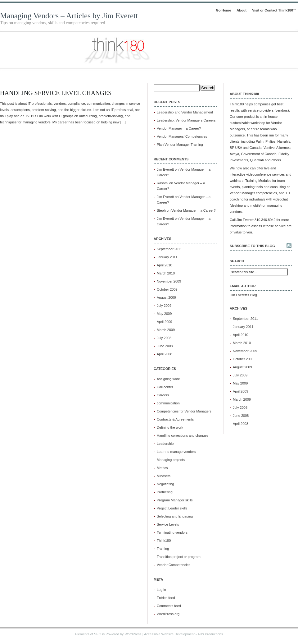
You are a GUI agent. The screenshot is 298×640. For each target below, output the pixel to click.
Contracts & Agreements (175, 419)
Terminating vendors (172, 532)
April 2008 (164, 354)
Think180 (164, 540)
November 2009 (169, 281)
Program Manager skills (175, 500)
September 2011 (169, 249)
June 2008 (165, 346)
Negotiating (165, 484)
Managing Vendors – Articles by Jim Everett (69, 16)
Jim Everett (165, 169)
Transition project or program (179, 557)
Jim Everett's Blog (243, 295)
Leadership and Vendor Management (185, 112)
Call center (165, 387)
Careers (163, 395)
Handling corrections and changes (182, 435)
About (241, 10)
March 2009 (166, 330)
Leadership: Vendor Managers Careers (186, 120)
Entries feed (166, 598)
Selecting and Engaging (175, 516)
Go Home (223, 10)
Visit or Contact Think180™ (274, 10)
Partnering (165, 492)
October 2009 (167, 289)
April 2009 (164, 322)
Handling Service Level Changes (55, 93)
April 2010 (164, 265)
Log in (161, 590)
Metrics (162, 468)
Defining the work (170, 427)
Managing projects (171, 460)
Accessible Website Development (169, 634)
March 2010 (166, 273)
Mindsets (163, 476)
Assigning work (168, 379)
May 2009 (164, 313)
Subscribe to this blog (252, 246)
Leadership (165, 443)
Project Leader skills (172, 508)
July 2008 (164, 338)
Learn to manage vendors (176, 452)
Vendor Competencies (173, 565)
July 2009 (164, 305)
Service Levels (168, 524)
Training (163, 548)
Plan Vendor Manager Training (180, 144)
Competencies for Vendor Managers (184, 411)
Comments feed (169, 606)
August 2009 (166, 297)
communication (168, 403)
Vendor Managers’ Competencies (182, 136)
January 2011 (167, 257)
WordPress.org (168, 614)
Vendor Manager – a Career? (179, 128)
